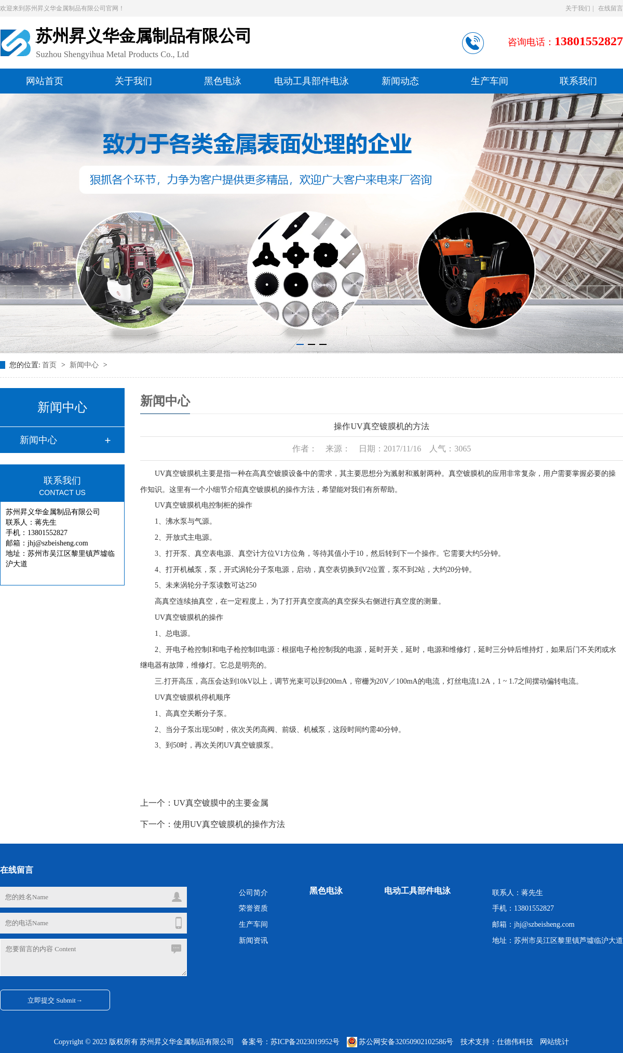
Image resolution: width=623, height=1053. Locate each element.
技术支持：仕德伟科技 (497, 1042)
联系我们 (578, 81)
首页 (50, 365)
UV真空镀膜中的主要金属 (220, 802)
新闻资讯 (253, 940)
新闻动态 (400, 81)
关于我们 (577, 8)
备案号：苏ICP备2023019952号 (290, 1042)
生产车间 (489, 81)
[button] (300, 344)
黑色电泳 (222, 81)
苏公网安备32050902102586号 (401, 1042)
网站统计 (554, 1042)
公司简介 (253, 893)
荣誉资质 (253, 908)
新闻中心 (85, 365)
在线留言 (610, 8)
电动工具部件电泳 (311, 81)
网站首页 (44, 81)
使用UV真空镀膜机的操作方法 (229, 824)
